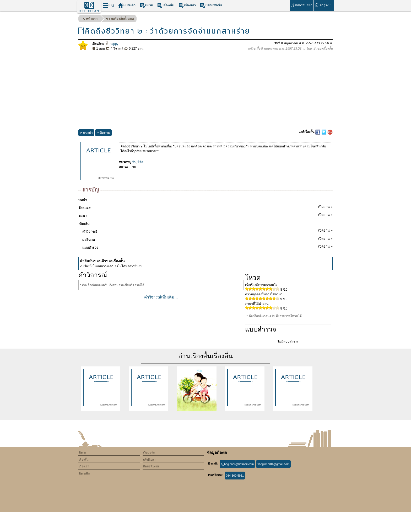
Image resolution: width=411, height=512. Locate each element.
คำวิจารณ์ (207, 231)
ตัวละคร (205, 207)
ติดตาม (103, 133)
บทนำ (82, 200)
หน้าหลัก (127, 5)
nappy (111, 44)
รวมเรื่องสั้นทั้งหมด (119, 19)
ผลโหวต (207, 239)
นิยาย (146, 5)
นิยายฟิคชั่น (211, 5)
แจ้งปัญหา (149, 459)
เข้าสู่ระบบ (324, 5)
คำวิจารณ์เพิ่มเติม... (161, 297)
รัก (134, 162)
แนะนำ (86, 133)
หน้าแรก (90, 19)
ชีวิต (140, 162)
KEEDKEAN (89, 11)
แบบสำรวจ (207, 247)
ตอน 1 (205, 215)
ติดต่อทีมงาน (151, 466)
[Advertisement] (205, 90)
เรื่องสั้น (165, 5)
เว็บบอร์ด (149, 452)
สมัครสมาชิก (301, 5)
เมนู (108, 5)
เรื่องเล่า (187, 5)
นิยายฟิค (84, 473)
